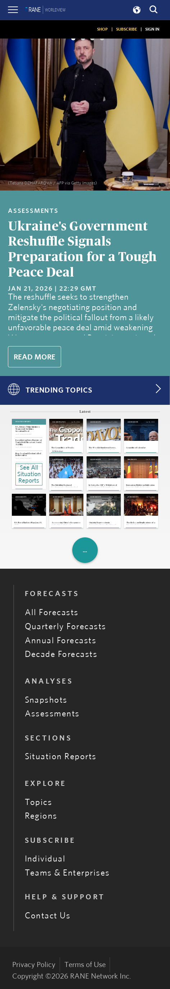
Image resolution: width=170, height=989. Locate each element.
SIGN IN (152, 29)
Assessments (52, 714)
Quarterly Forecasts (65, 626)
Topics (38, 802)
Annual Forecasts (61, 640)
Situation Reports (61, 756)
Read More (34, 357)
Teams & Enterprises (67, 873)
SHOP (102, 29)
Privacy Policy (33, 964)
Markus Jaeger (58, 451)
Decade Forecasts (61, 654)
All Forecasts (52, 612)
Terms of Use (85, 964)
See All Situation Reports (29, 474)
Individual (45, 859)
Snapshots (46, 700)
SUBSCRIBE (126, 29)
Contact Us (48, 916)
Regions (41, 816)
